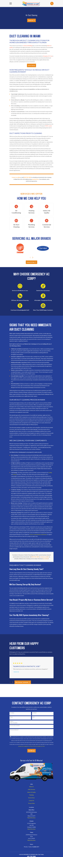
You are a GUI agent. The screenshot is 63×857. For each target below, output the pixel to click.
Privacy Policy (32, 746)
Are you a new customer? (15, 725)
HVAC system (48, 126)
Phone (11, 717)
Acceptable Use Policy (40, 746)
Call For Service (31, 65)
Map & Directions (31, 817)
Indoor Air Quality (31, 792)
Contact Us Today (31, 262)
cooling (50, 472)
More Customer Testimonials (23, 682)
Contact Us (31, 20)
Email (33, 717)
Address (11, 721)
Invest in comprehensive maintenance (38, 534)
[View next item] (32, 257)
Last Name (34, 712)
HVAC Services (31, 789)
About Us (31, 786)
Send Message (31, 750)
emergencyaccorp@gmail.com (24, 746)
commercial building (27, 45)
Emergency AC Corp (47, 56)
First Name (12, 712)
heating (14, 474)
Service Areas (31, 797)
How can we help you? (14, 729)
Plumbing (31, 795)
